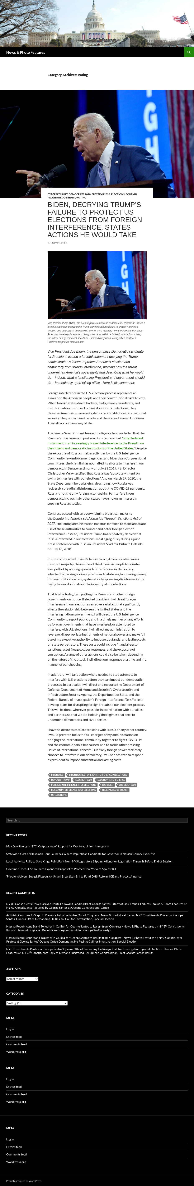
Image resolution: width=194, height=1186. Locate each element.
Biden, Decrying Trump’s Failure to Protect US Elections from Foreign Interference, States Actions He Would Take (95, 220)
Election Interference (111, 779)
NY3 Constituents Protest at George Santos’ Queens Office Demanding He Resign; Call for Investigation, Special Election (94, 917)
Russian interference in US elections (73, 789)
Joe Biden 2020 (127, 784)
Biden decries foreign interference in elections (98, 774)
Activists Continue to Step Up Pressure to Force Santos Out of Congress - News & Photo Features (69, 915)
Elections (118, 194)
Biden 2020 (57, 774)
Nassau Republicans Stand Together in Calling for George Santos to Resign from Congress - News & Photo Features (80, 926)
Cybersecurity (58, 194)
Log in (10, 1029)
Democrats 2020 (80, 194)
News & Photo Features (25, 52)
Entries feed (14, 1036)
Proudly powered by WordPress (23, 1180)
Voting (81, 197)
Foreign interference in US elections (73, 784)
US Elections (59, 794)
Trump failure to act (115, 789)
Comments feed (16, 1044)
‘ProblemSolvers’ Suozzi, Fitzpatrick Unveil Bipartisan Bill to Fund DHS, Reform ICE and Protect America (73, 876)
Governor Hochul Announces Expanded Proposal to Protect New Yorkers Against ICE (61, 869)
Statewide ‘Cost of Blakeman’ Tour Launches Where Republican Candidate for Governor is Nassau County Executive (80, 854)
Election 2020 (101, 194)
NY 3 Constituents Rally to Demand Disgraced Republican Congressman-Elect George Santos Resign (95, 928)
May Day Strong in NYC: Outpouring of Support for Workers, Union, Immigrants (58, 846)
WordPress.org (16, 1051)
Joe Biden (68, 197)
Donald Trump (60, 779)
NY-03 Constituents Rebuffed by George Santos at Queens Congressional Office (57, 907)
